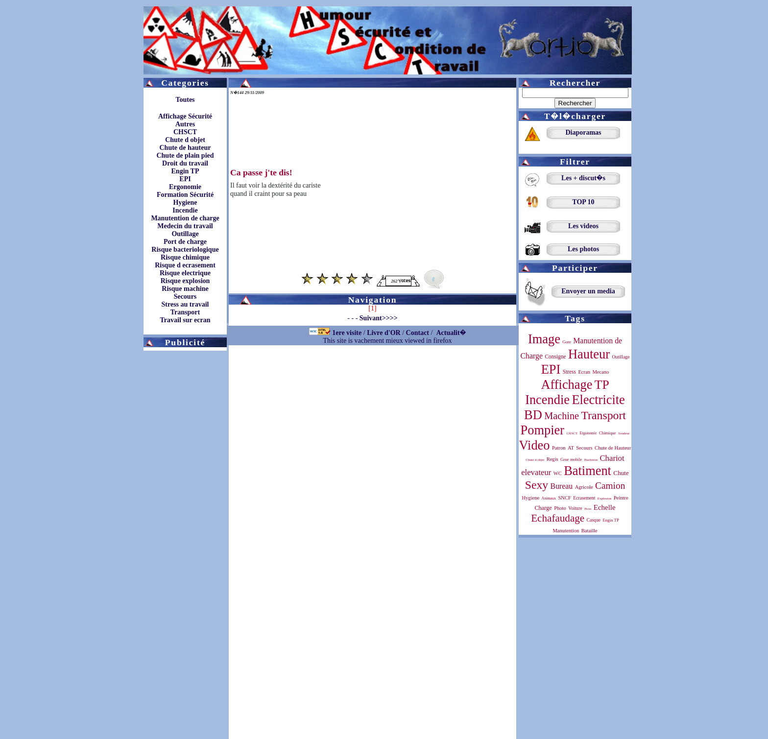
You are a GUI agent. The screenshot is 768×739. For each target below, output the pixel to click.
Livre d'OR (384, 332)
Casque (593, 520)
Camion (610, 485)
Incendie (184, 210)
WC (557, 473)
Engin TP (185, 171)
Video (534, 445)
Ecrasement (584, 498)
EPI (185, 179)
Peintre (621, 498)
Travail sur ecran (185, 320)
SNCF (564, 498)
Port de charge (185, 241)
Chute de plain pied (185, 155)
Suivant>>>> (379, 318)
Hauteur (589, 354)
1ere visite (346, 332)
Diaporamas (583, 132)
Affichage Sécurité (185, 116)
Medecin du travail (185, 226)
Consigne (555, 356)
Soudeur (623, 433)
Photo (560, 508)
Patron (559, 448)
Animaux (549, 498)
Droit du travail (185, 163)
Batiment (587, 470)
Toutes (184, 99)
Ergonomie (185, 187)
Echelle (605, 507)
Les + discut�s (583, 178)
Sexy (537, 484)
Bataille (589, 530)
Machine (561, 415)
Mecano (600, 372)
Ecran (584, 372)
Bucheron (591, 460)
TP (602, 385)
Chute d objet (185, 139)
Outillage (184, 234)
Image (544, 339)
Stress (569, 372)
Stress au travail (185, 304)
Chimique (607, 432)
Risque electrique (185, 273)
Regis (552, 459)
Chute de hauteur (185, 147)
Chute (621, 473)
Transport (185, 312)
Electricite (598, 399)
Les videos (583, 226)
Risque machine (185, 288)
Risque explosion (185, 281)
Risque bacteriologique (184, 249)
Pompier (542, 430)
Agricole (584, 487)
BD (533, 414)
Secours (185, 296)
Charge (543, 507)
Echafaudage (557, 518)
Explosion (605, 499)
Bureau (562, 486)
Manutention (565, 530)
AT (571, 448)
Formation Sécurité (185, 194)
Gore (566, 341)
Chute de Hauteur (613, 448)
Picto (587, 509)
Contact (417, 332)
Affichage (566, 384)
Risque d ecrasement (185, 265)
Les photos (583, 249)
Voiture (575, 508)
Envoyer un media (588, 291)
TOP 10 (583, 202)
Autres (185, 124)
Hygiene (185, 202)
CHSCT (185, 132)
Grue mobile (571, 459)
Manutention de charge (185, 218)
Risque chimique (185, 257)
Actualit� (451, 332)
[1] (372, 308)
